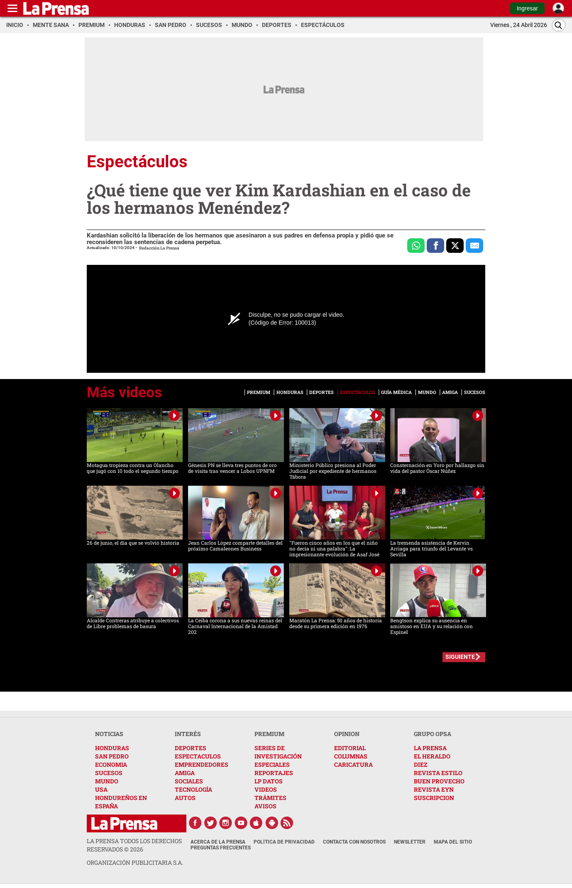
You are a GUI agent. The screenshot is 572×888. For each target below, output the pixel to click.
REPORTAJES (273, 773)
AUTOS (185, 798)
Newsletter (409, 842)
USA (101, 789)
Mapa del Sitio (453, 842)
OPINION (346, 734)
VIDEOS (265, 789)
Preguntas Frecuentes (221, 848)
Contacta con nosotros (354, 842)
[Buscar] (559, 25)
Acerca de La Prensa (218, 842)
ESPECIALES (272, 764)
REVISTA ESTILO (438, 773)
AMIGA (185, 773)
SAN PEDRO (112, 756)
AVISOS (265, 806)
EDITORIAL (350, 748)
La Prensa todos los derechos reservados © (134, 845)
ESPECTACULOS (198, 756)
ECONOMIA (111, 764)
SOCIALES (189, 781)
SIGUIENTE (460, 656)
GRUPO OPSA (432, 734)
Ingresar (527, 8)
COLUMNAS (350, 756)
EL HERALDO (432, 756)
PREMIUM (269, 734)
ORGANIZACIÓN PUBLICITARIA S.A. (135, 862)
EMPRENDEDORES (201, 764)
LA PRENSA (430, 748)
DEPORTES (190, 748)
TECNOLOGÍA (193, 789)
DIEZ (420, 764)
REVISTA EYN (434, 789)
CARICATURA (353, 764)
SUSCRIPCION (434, 798)
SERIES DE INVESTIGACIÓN (278, 752)
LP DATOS (268, 781)
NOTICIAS (109, 734)
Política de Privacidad (284, 842)
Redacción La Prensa (159, 248)
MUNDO (106, 781)
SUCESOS (108, 773)
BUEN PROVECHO (439, 781)
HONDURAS (112, 748)
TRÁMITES (270, 798)
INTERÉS (188, 734)
